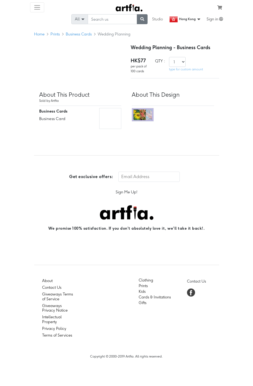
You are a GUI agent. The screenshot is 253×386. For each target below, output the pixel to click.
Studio (157, 19)
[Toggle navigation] (37, 7)
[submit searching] (142, 19)
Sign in (215, 19)
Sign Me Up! (126, 192)
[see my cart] (219, 7)
